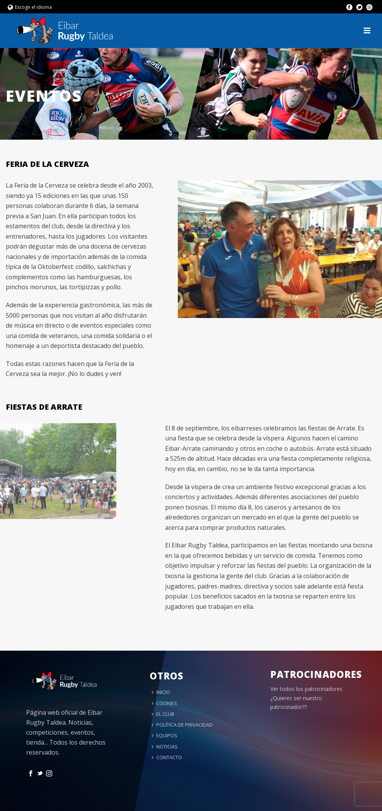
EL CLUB (163, 713)
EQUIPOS (164, 735)
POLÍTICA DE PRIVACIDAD (182, 724)
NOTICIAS (165, 746)
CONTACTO (167, 757)
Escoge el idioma (30, 7)
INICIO (161, 692)
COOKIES (164, 703)
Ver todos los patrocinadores (306, 688)
